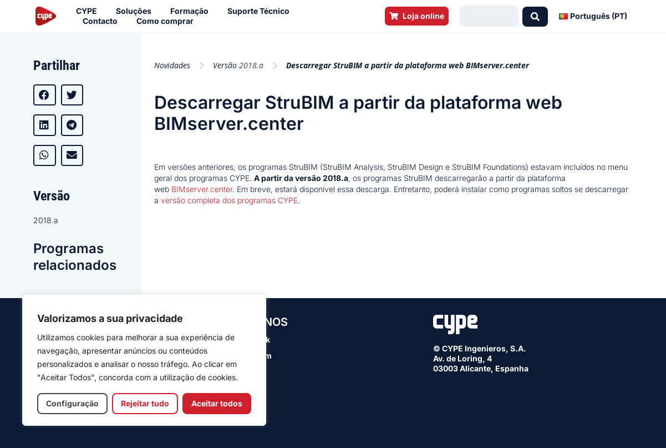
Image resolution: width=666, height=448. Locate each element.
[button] (44, 94)
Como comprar (167, 21)
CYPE (89, 11)
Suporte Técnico (261, 11)
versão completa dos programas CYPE (229, 200)
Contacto (103, 21)
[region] (144, 360)
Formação (192, 11)
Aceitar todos (216, 403)
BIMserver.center (200, 189)
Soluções (136, 11)
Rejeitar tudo (145, 403)
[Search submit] (535, 16)
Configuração (72, 403)
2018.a (45, 220)
